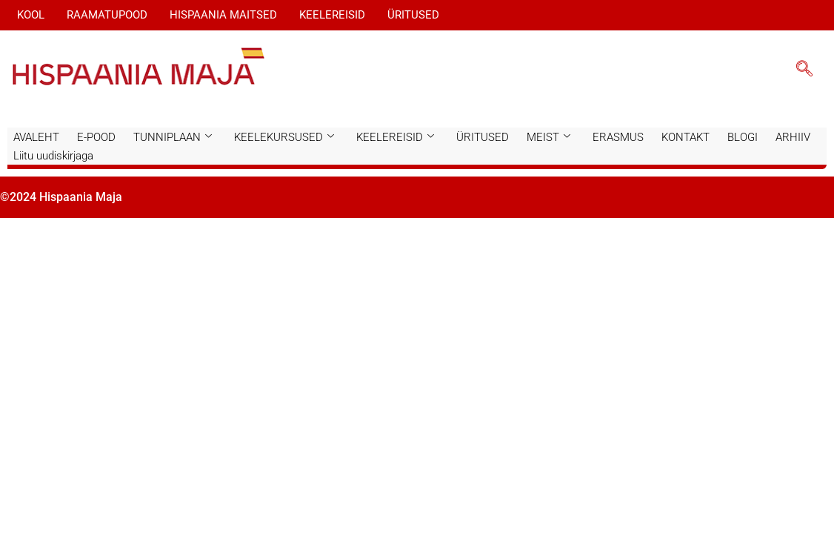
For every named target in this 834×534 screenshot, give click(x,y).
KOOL (30, 15)
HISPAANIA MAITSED (223, 15)
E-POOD (96, 137)
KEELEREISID (332, 15)
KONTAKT (685, 137)
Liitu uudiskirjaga (53, 155)
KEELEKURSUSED (284, 137)
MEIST (548, 137)
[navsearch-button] (804, 70)
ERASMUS (618, 137)
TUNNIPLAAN (172, 137)
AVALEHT (36, 137)
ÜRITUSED (413, 15)
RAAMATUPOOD (107, 15)
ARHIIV (792, 137)
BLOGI (742, 137)
